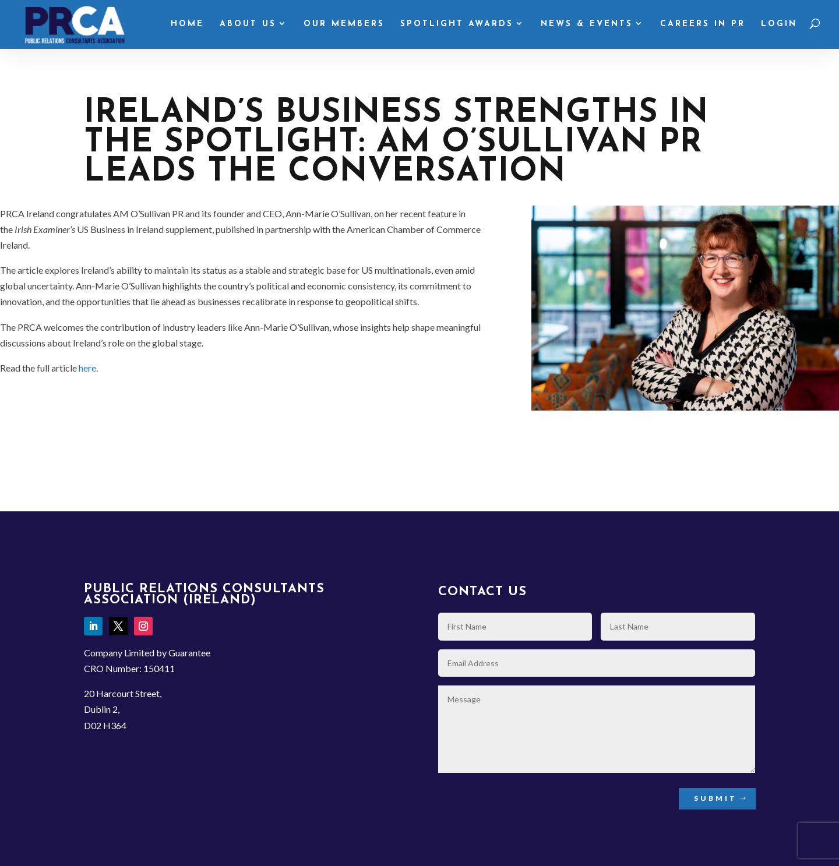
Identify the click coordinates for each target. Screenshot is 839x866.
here (87, 367)
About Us (248, 24)
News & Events (587, 24)
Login (779, 24)
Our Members (344, 24)
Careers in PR (702, 24)
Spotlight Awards (456, 24)
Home (187, 24)
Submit (715, 798)
